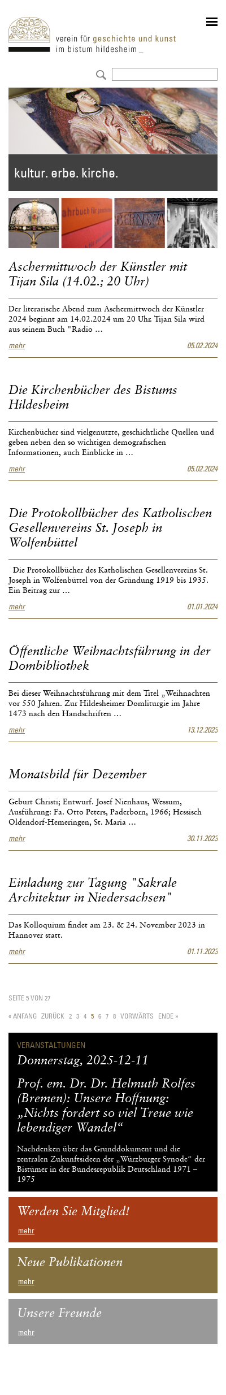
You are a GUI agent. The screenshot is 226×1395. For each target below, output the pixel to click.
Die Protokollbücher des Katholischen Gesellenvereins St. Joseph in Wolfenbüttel (110, 528)
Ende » (168, 1015)
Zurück (52, 1015)
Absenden (99, 74)
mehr (16, 345)
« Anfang (22, 1015)
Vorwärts (137, 1015)
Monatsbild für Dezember (77, 775)
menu (212, 22)
